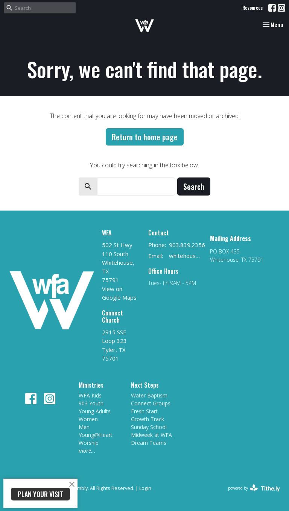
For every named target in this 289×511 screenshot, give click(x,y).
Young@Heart (96, 434)
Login (145, 488)
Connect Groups (150, 403)
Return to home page (145, 137)
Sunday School (149, 427)
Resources (252, 7)
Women (88, 419)
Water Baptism (149, 395)
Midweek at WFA (151, 434)
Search (193, 186)
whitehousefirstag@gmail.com (185, 255)
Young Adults (95, 411)
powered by (254, 488)
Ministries (91, 385)
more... (87, 450)
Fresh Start (144, 411)
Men (84, 427)
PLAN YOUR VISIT (40, 494)
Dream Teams (148, 442)
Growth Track (147, 419)
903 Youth (91, 403)
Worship (89, 442)
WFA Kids (90, 395)
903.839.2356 (187, 245)
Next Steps (145, 385)
